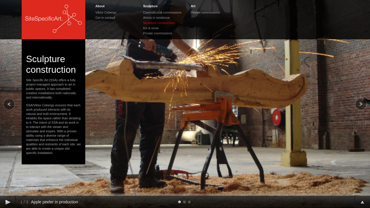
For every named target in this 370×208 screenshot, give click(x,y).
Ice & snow (151, 28)
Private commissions (157, 33)
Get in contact (105, 17)
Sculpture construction (159, 23)
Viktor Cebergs (105, 12)
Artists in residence (156, 17)
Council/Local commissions (162, 12)
